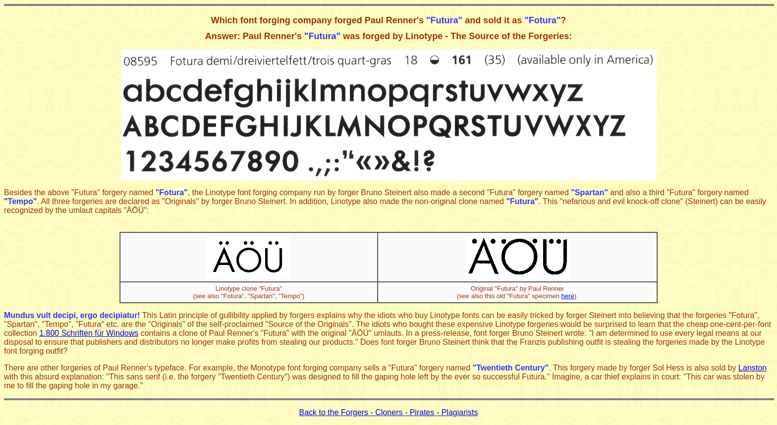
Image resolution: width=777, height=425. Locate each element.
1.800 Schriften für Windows (88, 333)
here (567, 296)
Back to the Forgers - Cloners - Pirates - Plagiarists (388, 412)
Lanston (752, 368)
